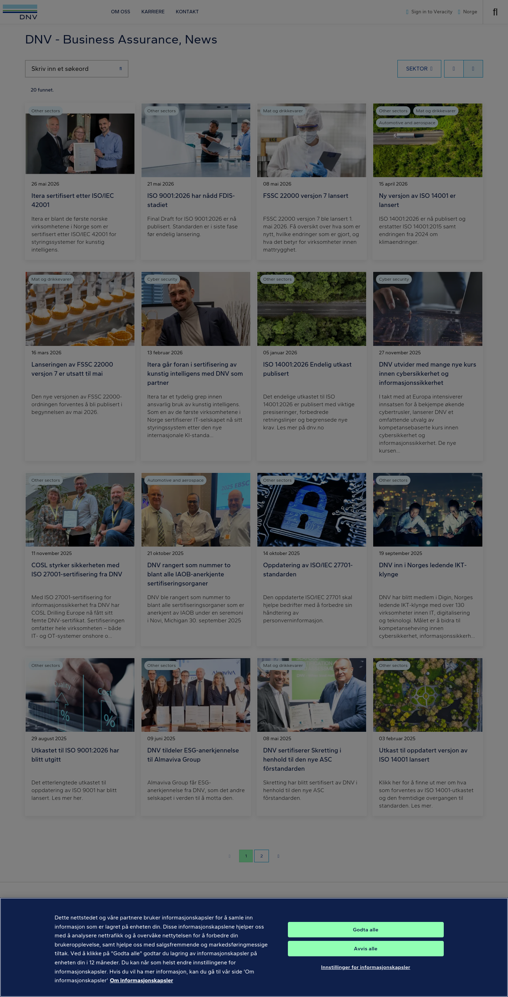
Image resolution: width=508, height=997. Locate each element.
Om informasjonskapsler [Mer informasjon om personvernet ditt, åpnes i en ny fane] (141, 989)
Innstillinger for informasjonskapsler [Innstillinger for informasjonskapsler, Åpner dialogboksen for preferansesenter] (365, 976)
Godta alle (365, 939)
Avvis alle (365, 958)
